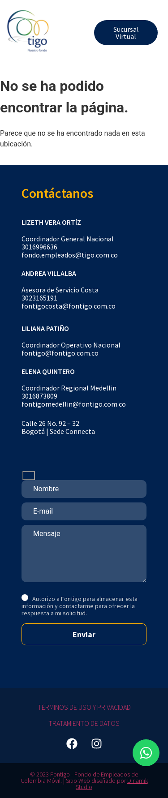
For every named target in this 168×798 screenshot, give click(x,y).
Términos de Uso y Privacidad (84, 707)
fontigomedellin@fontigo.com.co (74, 403)
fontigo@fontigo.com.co (60, 352)
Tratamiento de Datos (84, 723)
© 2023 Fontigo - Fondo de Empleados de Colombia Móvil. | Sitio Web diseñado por (79, 777)
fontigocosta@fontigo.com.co (69, 305)
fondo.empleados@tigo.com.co (70, 254)
